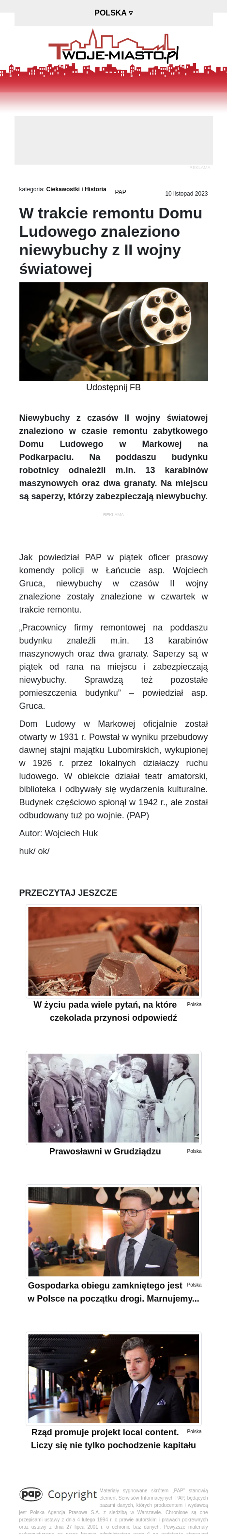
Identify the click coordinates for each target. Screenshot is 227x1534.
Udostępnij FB (113, 387)
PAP (120, 192)
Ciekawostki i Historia (76, 189)
